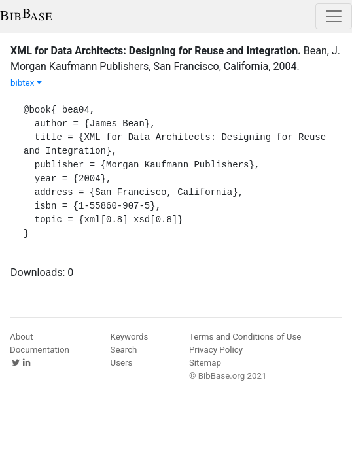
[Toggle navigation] (333, 16)
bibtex (26, 83)
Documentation (39, 350)
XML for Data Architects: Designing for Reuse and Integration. (155, 50)
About (21, 336)
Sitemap (205, 363)
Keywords (130, 336)
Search (124, 350)
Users (122, 363)
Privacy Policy (216, 350)
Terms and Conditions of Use (245, 336)
